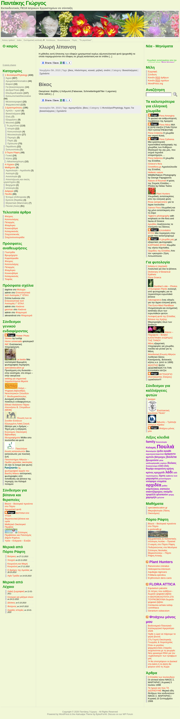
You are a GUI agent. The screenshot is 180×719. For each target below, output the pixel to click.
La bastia (15, 359)
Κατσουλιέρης (11, 219)
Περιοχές (11, 137)
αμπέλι (150, 457)
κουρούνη (160, 468)
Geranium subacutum (158, 610)
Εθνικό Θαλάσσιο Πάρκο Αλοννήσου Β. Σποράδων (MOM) (17, 407)
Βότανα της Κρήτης (157, 319)
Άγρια (8, 78)
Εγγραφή (152, 71)
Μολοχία (21, 289)
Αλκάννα (19, 306)
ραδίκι (164, 486)
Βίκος (45, 84)
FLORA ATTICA (162, 584)
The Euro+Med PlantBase (161, 305)
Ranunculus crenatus (158, 566)
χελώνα (160, 497)
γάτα (161, 460)
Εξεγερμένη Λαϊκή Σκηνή (17, 423)
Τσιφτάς (8, 279)
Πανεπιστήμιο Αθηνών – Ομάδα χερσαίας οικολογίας (18, 460)
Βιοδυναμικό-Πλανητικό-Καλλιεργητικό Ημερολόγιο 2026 (161, 628)
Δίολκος (11, 602)
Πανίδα (8, 194)
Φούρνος (11, 606)
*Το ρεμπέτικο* (85, 40)
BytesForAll (101, 714)
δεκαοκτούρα (152, 466)
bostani (151, 399)
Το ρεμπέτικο (13, 125)
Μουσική (10, 122)
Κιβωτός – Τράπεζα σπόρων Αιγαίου (162, 423)
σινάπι (107, 70)
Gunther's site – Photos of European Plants (162, 287)
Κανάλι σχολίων (158, 80)
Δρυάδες (152, 224)
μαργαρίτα (152, 478)
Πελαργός (10, 222)
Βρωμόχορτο (11, 255)
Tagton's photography (158, 216)
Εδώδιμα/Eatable (14, 93)
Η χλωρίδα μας (161, 239)
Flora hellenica (155, 158)
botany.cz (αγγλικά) (157, 266)
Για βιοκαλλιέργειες (15, 87)
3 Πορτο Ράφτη (12, 152)
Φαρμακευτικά (13, 104)
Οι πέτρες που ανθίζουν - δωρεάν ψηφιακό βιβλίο (160, 592)
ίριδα (160, 451)
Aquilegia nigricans (157, 572)
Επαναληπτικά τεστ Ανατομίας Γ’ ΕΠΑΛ (17, 294)
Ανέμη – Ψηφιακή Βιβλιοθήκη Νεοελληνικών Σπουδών (17, 391)
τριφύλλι (151, 494)
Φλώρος (9, 216)
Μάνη (151, 343)
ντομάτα (161, 481)
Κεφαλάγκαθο (11, 258)
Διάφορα (9, 191)
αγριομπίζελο (75, 107)
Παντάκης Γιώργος (23, 3)
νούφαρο (151, 481)
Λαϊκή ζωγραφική (15, 591)
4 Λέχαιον (9, 164)
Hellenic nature (155, 172)
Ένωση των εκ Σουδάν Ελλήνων (18, 419)
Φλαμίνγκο (10, 225)
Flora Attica (159, 124)
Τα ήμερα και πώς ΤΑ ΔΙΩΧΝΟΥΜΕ (158, 689)
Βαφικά (9, 84)
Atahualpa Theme (84, 714)
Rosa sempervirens (157, 202)
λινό (175, 476)
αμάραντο (170, 453)
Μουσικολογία (14, 134)
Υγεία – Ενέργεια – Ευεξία (17, 540)
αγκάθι (167, 451)
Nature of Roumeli (157, 180)
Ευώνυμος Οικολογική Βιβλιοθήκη (16, 433)
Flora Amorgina (161, 115)
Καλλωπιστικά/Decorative (18, 96)
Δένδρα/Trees (12, 90)
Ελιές (8, 116)
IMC (7, 344)
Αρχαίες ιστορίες (15, 610)
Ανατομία (10, 173)
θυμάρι (150, 468)
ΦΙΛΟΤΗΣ (153, 365)
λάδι (169, 472)
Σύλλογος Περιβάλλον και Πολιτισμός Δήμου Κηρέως (18, 535)
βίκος (70, 70)
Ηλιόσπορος (81, 70)
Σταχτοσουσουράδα (14, 237)
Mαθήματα (10, 167)
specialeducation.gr (14, 367)
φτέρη (171, 495)
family (150, 441)
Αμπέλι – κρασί (13, 110)
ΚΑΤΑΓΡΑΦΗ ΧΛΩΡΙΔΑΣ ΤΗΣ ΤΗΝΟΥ (160, 339)
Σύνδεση (152, 74)
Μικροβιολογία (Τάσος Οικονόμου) (159, 512)
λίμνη (162, 475)
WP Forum (128, 714)
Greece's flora (155, 163)
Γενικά (9, 155)
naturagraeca (154, 299)
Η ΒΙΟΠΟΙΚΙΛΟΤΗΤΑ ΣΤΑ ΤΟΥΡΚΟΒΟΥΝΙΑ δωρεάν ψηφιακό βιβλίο (161, 599)
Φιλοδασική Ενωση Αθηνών (162, 354)
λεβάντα (169, 476)
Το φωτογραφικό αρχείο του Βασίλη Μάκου (17, 471)
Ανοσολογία (11, 176)
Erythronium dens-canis (160, 578)
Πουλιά (165, 446)
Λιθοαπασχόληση (15, 161)
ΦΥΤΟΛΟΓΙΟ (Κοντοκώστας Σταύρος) (160, 375)
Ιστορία (11, 128)
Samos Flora (154, 207)
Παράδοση (11, 146)
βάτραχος (160, 457)
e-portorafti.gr (155, 529)
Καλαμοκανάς (11, 231)
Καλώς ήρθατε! (8, 40)
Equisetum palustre (157, 588)
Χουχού (11, 560)
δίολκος (171, 463)
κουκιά (91, 70)
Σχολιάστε (44, 73)
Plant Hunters (159, 193)
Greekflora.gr (154, 166)
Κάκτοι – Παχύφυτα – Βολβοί (160, 333)
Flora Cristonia (155, 133)
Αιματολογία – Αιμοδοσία (18, 170)
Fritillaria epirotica (157, 575)
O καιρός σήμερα (9, 65)
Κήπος (9, 158)
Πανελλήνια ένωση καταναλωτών (16, 450)
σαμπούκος (152, 488)
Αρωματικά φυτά (13, 509)
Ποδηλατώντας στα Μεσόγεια (162, 547)
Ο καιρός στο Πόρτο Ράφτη (161, 544)
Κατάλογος (50, 40)
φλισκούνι (162, 494)
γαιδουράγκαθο (153, 463)
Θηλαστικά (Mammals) (17, 203)
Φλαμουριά (21, 312)
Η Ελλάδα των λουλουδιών (161, 677)
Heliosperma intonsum (159, 569)
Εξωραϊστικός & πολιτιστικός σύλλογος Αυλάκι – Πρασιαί (162, 539)
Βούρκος (11, 556)
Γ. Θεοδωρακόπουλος (15, 396)
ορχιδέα (153, 485)
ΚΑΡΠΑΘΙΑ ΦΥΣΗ (157, 245)
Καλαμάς (151, 447)
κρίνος (150, 472)
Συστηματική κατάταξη (33, 40)
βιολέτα (171, 457)
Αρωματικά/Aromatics (16, 81)
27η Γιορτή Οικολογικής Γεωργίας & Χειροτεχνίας (160, 641)
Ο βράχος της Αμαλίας (18, 570)
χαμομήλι (151, 497)
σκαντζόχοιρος (154, 491)
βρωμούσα (152, 460)
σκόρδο (167, 491)
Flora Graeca (154, 277)
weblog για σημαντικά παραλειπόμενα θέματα (16, 380)
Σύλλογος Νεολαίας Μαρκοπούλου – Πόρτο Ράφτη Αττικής (159, 553)
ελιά (160, 465)
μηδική (99, 70)
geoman (9, 309)
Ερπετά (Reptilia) (14, 200)
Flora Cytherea (161, 139)
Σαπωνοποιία (12, 149)
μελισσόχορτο (165, 479)
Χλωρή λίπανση (57, 47)
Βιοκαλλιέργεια (63, 40)
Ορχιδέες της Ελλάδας (159, 250)
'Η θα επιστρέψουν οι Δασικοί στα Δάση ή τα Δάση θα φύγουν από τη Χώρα (162, 664)
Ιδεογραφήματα (12, 437)
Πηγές (74, 40)
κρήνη (170, 468)
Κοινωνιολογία (14, 131)
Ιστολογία (10, 188)
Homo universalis (13, 341)
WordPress (64, 714)
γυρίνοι (163, 463)
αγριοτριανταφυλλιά (155, 454)
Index (19, 40)
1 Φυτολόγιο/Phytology (16, 75)
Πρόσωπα (12, 143)
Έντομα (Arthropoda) (16, 197)
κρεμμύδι (159, 472)
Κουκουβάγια (11, 228)
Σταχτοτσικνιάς (12, 234)
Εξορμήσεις (11, 119)
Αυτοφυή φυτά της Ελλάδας (161, 316)
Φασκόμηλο (151, 451)
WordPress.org (155, 83)
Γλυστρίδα (10, 252)
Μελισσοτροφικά (14, 101)
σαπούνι (165, 488)
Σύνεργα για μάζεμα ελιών (20, 597)
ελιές (166, 465)
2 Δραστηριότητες (13, 107)
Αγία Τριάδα (13, 575)
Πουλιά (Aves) (13, 206)
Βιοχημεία (10, 185)
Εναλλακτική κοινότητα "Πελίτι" (158, 411)
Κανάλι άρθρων (158, 77)
